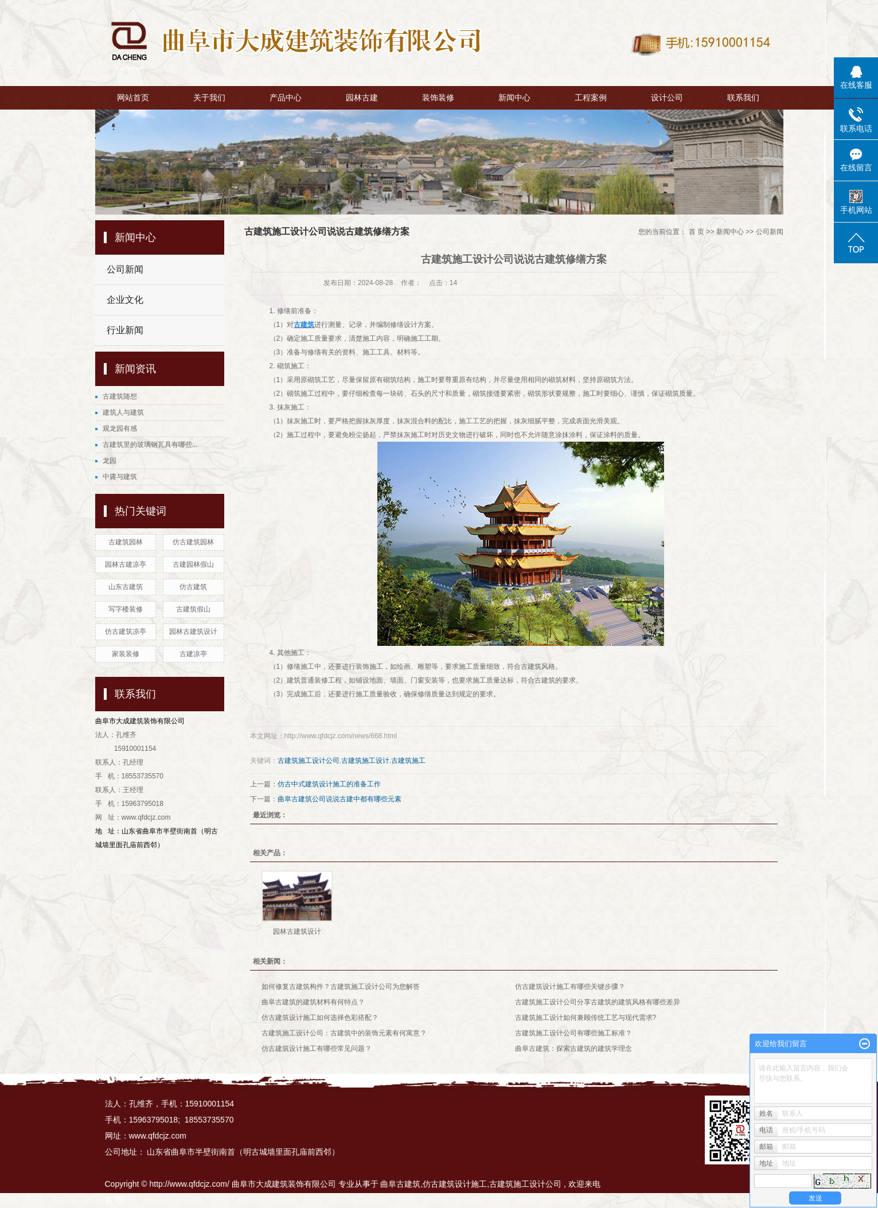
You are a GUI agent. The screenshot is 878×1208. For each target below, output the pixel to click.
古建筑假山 (193, 609)
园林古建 (362, 97)
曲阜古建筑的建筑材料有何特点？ (313, 1002)
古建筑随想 (120, 396)
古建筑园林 (125, 542)
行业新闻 (125, 330)
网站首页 (133, 97)
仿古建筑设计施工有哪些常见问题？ (317, 1049)
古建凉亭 (193, 654)
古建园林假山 (193, 564)
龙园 (109, 461)
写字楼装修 (125, 609)
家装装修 (125, 654)
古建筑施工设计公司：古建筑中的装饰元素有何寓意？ (344, 1033)
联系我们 (743, 97)
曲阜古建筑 (400, 1183)
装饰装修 (438, 97)
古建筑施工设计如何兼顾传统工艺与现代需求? (586, 1018)
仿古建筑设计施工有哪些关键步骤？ (570, 987)
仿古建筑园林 (193, 542)
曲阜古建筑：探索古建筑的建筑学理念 (573, 1049)
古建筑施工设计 (365, 761)
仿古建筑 (193, 587)
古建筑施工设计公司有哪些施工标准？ (573, 1033)
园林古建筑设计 (193, 632)
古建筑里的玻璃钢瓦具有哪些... (150, 445)
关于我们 (209, 97)
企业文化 (125, 300)
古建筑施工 (408, 761)
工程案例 (591, 97)
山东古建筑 (125, 587)
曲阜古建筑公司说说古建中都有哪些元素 (339, 799)
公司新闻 (125, 269)
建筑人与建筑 (123, 412)
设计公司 (667, 97)
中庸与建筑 (120, 477)
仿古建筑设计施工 (455, 1183)
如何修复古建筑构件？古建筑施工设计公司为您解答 (341, 987)
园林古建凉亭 (125, 564)
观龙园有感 (120, 428)
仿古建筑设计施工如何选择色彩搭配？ (320, 1018)
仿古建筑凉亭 (125, 632)
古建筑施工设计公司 (309, 761)
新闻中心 (514, 97)
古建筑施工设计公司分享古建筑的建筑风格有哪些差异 (597, 1002)
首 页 (696, 232)
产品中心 (286, 97)
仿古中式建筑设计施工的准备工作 (329, 784)
